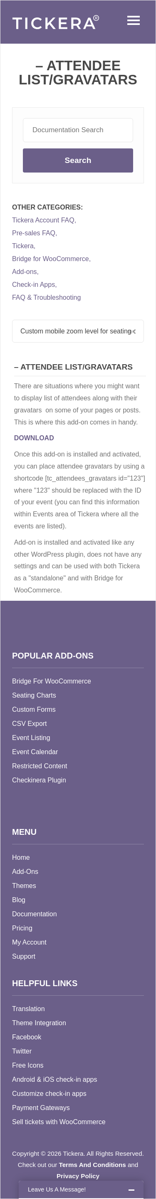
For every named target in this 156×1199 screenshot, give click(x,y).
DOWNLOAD (34, 438)
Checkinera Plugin (39, 780)
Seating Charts (34, 695)
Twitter (22, 1051)
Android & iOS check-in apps (54, 1079)
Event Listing (31, 737)
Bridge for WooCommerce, (51, 259)
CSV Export (29, 723)
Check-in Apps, (34, 284)
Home (21, 857)
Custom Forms (34, 709)
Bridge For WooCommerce (51, 681)
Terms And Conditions (92, 1164)
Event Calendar (35, 751)
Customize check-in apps (49, 1093)
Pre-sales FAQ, (34, 233)
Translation (28, 1008)
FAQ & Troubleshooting (46, 297)
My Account (29, 942)
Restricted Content (39, 766)
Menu (131, 20)
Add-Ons (25, 871)
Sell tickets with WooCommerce (59, 1121)
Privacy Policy (78, 1175)
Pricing (22, 928)
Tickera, (23, 246)
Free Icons (28, 1065)
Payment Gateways (41, 1107)
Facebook (26, 1037)
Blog (18, 899)
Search (77, 160)
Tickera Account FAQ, (44, 220)
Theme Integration (39, 1022)
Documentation (34, 914)
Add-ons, (25, 272)
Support (23, 956)
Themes (24, 885)
